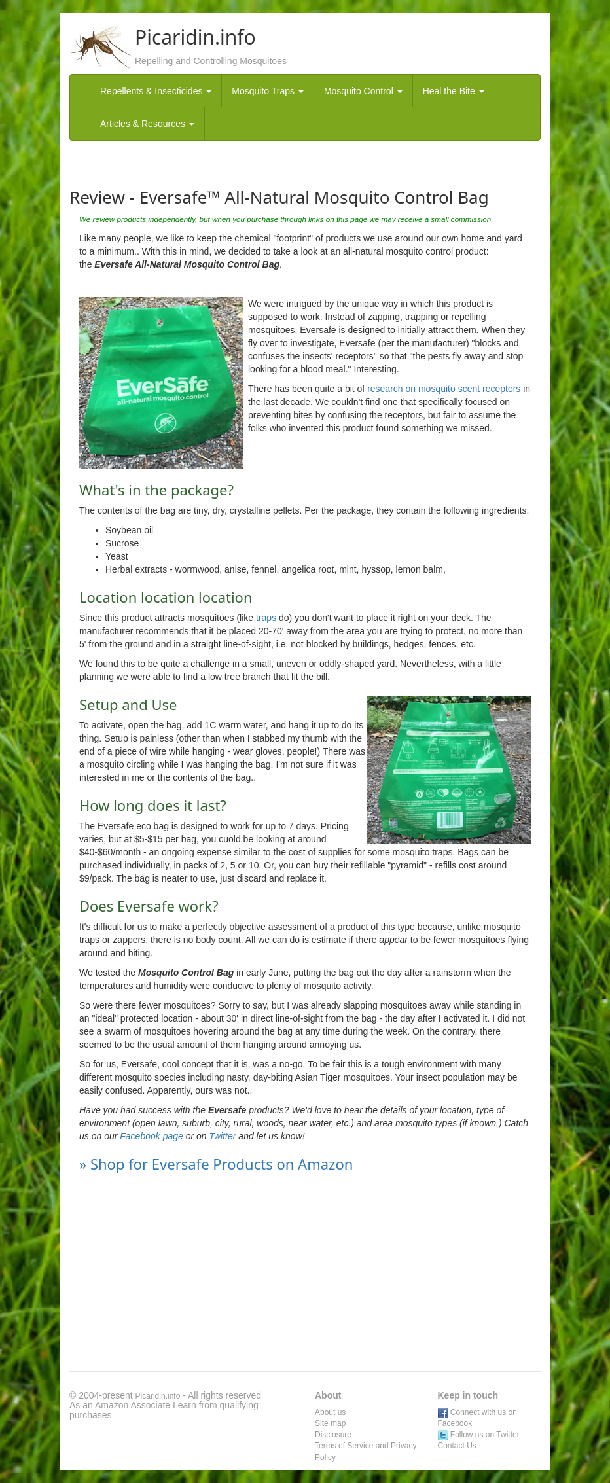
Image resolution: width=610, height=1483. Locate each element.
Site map (330, 1423)
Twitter (222, 1136)
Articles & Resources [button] (147, 123)
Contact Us (457, 1445)
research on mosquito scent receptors (443, 389)
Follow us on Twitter (479, 1434)
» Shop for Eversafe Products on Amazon (216, 1163)
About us (330, 1412)
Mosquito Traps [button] (268, 91)
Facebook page (151, 1136)
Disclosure (333, 1434)
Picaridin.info (158, 1396)
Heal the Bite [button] (453, 91)
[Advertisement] (305, 1273)
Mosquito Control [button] (363, 91)
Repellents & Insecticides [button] (155, 91)
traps (264, 618)
